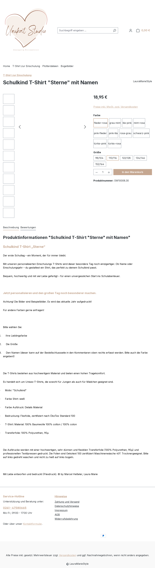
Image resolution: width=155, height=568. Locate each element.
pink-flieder (100, 133)
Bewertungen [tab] (28, 227)
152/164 (99, 164)
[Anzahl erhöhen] (109, 172)
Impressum (61, 510)
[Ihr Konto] (130, 30)
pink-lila (113, 133)
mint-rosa (139, 122)
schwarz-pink (141, 133)
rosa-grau (125, 133)
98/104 (99, 157)
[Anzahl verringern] (96, 172)
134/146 (140, 157)
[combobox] (84, 30)
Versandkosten (67, 555)
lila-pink (127, 122)
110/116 (113, 157)
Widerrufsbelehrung (66, 518)
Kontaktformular (32, 523)
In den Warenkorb (132, 172)
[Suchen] (114, 30)
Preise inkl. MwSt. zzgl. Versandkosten (115, 106)
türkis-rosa (114, 143)
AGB (57, 514)
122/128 (126, 157)
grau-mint (114, 122)
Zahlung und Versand (67, 501)
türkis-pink (100, 143)
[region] (45, 156)
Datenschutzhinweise (67, 506)
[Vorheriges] (19, 127)
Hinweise (61, 496)
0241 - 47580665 (14, 507)
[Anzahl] (103, 172)
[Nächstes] (85, 127)
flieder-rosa (100, 122)
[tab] (11, 227)
